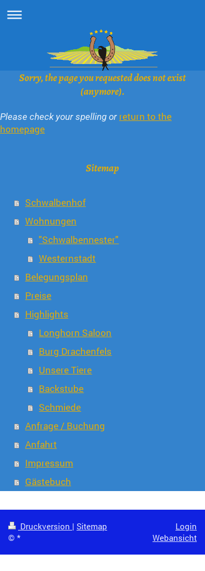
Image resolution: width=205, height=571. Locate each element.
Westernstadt (67, 258)
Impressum (49, 463)
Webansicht (175, 537)
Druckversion (40, 526)
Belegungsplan (56, 276)
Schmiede (60, 407)
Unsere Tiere (65, 370)
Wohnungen (51, 221)
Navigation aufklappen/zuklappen (102, 14)
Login (186, 526)
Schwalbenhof (55, 202)
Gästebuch (48, 481)
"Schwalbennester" (79, 239)
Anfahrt (41, 444)
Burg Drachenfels (75, 351)
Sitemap (92, 526)
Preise (38, 295)
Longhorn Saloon (75, 332)
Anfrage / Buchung (65, 425)
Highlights (46, 314)
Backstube (61, 388)
